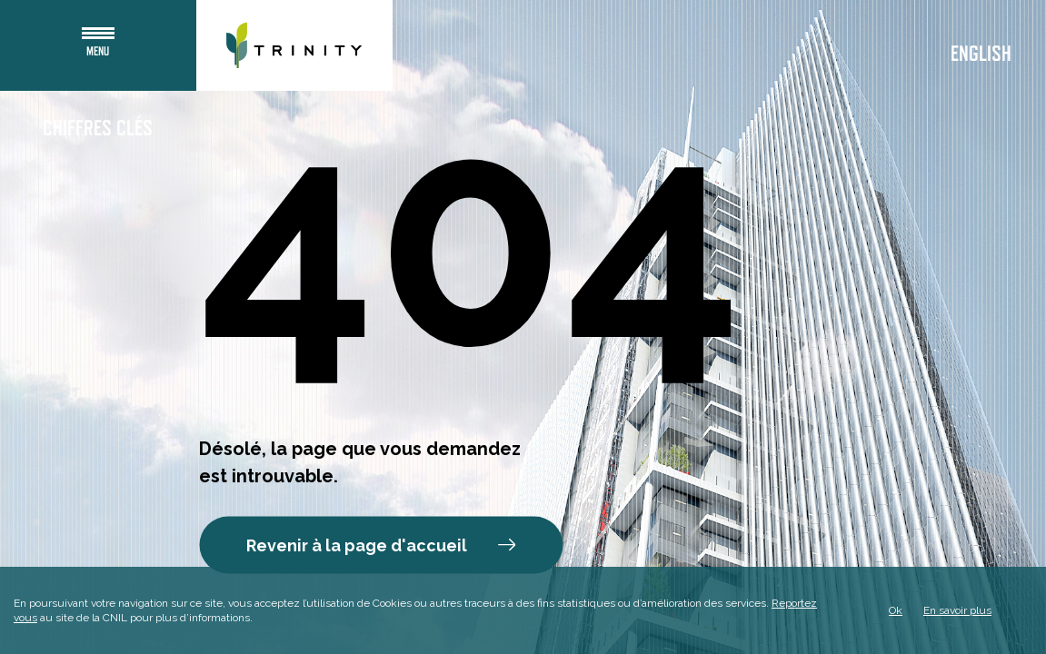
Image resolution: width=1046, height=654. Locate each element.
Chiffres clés (98, 129)
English (981, 54)
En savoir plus (957, 610)
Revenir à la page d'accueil (381, 545)
